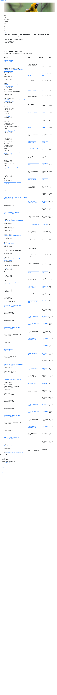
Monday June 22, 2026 (8, 438)
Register (5, 15)
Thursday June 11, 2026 (8, 328)
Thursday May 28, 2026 (8, 131)
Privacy (3, 469)
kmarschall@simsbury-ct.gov (10, 461)
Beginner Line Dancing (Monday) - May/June (12, 152)
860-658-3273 (7, 462)
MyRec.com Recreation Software (11, 477)
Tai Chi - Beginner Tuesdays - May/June (11, 167)
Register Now (7, 32)
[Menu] (5, 31)
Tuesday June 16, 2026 (8, 365)
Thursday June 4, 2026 (8, 222)
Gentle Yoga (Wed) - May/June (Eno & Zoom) (12, 305)
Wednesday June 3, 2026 (9, 198)
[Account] (7, 24)
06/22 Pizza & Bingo (8, 445)
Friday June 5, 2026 (7, 245)
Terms (3, 467)
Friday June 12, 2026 (8, 350)
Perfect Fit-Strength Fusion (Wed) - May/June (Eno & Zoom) (15, 99)
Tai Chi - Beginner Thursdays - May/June (12, 130)
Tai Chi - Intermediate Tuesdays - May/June (12, 84)
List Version (15, 36)
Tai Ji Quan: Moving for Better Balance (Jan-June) (13, 69)
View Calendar (8, 36)
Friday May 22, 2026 (8, 61)
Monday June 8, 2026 (8, 260)
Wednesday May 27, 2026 (9, 101)
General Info (6, 19)
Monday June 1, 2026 (8, 153)
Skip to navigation (3, 0)
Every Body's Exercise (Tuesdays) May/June (12, 182)
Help (2, 472)
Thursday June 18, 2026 (8, 416)
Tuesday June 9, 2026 (8, 268)
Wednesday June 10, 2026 (9, 306)
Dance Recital (30, 346)
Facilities (5, 17)
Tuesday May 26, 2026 (8, 71)
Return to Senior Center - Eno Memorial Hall (14, 452)
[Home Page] (7, 13)
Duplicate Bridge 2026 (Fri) (9, 60)
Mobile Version (22, 36)
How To (3, 474)
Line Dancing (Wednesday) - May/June (11, 114)
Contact (5, 21)
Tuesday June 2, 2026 (8, 168)
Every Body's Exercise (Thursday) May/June (12, 235)
